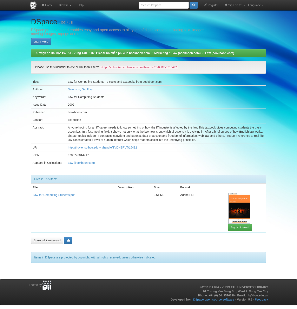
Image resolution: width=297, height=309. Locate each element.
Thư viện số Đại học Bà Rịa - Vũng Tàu (60, 53)
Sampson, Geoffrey (80, 89)
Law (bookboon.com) (219, 53)
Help (81, 5)
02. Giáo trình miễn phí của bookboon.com (120, 53)
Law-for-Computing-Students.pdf (53, 195)
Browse (65, 5)
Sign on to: (235, 5)
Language (255, 5)
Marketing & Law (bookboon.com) (177, 53)
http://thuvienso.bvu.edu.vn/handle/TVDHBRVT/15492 (102, 147)
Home (47, 5)
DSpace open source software (214, 299)
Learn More (41, 41)
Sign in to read (239, 227)
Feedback (261, 299)
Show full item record (47, 240)
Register (211, 5)
